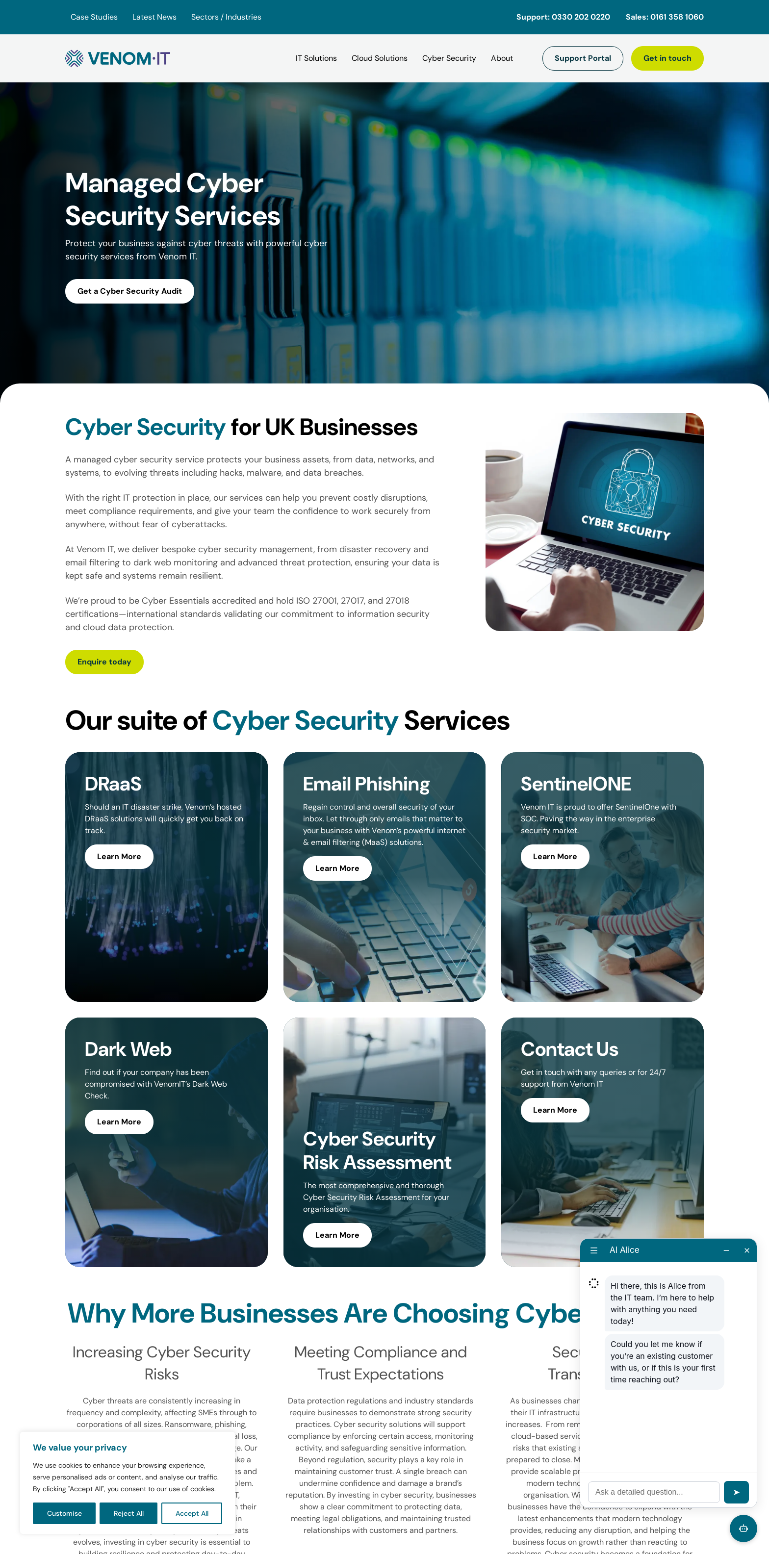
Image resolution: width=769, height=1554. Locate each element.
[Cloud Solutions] (379, 58)
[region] (127, 1482)
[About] (502, 58)
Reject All (129, 1513)
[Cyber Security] (449, 58)
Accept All (192, 1513)
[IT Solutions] (316, 58)
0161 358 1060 (677, 17)
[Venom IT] (117, 58)
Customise (64, 1513)
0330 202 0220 (581, 17)
